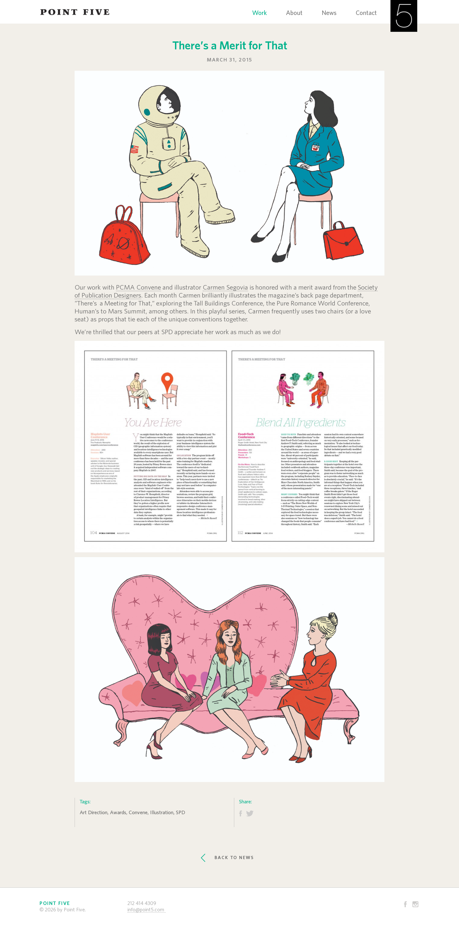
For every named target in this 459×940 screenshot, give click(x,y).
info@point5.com (145, 909)
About (294, 13)
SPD (180, 812)
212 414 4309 (141, 903)
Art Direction (93, 812)
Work (259, 13)
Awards (118, 812)
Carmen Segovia (225, 287)
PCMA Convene (138, 287)
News (329, 13)
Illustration (161, 812)
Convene (138, 812)
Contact (366, 13)
